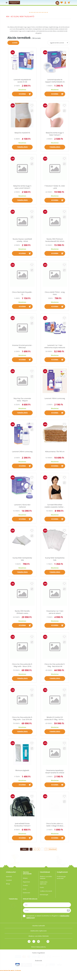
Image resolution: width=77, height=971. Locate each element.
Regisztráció (26, 882)
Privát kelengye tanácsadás (61, 877)
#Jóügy (8, 884)
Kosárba (22, 94)
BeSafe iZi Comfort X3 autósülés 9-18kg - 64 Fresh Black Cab (55, 718)
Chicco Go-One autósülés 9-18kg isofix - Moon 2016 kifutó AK (22, 665)
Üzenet (48, 941)
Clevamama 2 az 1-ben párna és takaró (54, 612)
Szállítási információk (46, 891)
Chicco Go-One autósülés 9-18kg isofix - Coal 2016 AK (22, 718)
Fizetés (42, 887)
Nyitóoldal (9, 876)
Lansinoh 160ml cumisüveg (55, 398)
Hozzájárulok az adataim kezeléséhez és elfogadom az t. (47, 917)
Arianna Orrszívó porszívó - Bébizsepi (22, 346)
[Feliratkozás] (68, 910)
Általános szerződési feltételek (46, 877)
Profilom (25, 885)
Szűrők (14, 43)
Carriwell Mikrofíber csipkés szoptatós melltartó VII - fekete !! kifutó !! (55, 506)
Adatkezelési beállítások (10, 970)
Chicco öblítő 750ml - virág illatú (55, 293)
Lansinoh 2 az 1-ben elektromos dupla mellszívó (54, 346)
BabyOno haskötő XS (22, 133)
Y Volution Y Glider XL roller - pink (55, 187)
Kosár (24, 889)
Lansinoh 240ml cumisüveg (22, 451)
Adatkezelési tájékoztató (43, 883)
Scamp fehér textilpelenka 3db (22, 559)
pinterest (33, 941)
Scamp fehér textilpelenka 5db (54, 559)
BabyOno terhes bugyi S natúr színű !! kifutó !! (22, 187)
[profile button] (65, 2)
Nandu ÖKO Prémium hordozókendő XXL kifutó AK (54, 240)
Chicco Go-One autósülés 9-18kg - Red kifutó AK (55, 665)
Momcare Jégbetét (22, 770)
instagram (38, 941)
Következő (52, 849)
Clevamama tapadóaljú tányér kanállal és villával (54, 771)
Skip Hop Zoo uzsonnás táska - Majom (22, 399)
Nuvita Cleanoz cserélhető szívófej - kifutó (22, 240)
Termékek (9, 880)
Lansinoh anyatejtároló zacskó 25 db (22, 80)
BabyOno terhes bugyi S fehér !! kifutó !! (55, 134)
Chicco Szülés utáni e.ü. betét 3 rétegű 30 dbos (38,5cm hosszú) (54, 824)
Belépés (25, 878)
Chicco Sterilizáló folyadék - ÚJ (22, 293)
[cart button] (69, 2)
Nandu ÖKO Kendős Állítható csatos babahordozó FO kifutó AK (22, 612)
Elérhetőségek (44, 894)
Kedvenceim (26, 893)
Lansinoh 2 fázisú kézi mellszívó (22, 506)
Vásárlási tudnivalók (38, 926)
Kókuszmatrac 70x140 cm (54, 451)
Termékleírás (22, 147)
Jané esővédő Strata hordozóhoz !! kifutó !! (22, 824)
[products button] (6, 2)
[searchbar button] (53, 2)
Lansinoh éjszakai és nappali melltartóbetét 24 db (54, 80)
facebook (29, 941)
